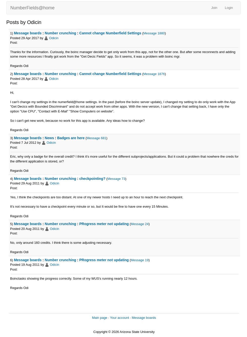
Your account (119, 318)
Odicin (54, 38)
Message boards (28, 33)
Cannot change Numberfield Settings (110, 33)
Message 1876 (154, 74)
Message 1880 (154, 33)
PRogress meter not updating (104, 224)
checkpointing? (92, 179)
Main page (99, 318)
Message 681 (96, 138)
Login (229, 8)
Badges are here (71, 138)
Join (214, 8)
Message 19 (140, 260)
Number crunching (60, 33)
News (49, 138)
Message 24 (140, 224)
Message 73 (116, 179)
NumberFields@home (32, 7)
